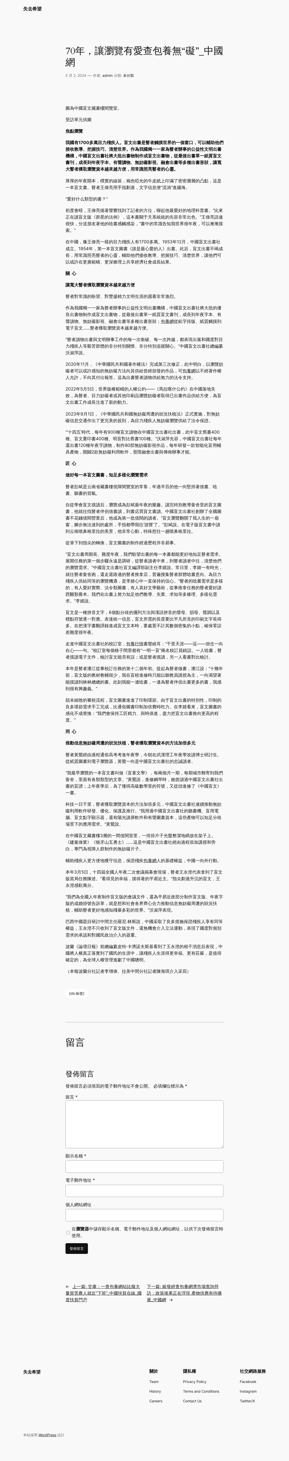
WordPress (47, 1435)
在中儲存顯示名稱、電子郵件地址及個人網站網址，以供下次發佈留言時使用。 (147, 1232)
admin (107, 75)
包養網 (167, 321)
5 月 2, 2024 (75, 75)
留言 (71, 1097)
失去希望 (32, 8)
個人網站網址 (78, 1204)
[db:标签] (76, 993)
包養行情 (134, 643)
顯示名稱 (75, 1155)
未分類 (128, 75)
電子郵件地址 (80, 1180)
